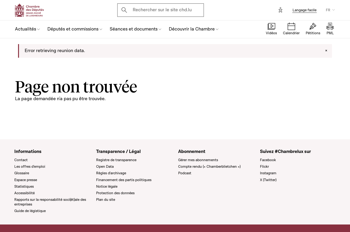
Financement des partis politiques (123, 180)
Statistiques (24, 186)
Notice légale (106, 186)
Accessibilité (24, 193)
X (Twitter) (268, 180)
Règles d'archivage (111, 173)
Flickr (264, 166)
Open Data (105, 166)
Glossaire (21, 173)
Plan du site (105, 199)
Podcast (184, 173)
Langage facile (304, 10)
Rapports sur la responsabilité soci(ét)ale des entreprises (50, 202)
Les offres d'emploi (29, 166)
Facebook (268, 160)
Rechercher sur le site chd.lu (162, 10)
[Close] (326, 51)
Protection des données (115, 193)
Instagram (268, 173)
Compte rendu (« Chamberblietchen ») (209, 166)
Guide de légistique (30, 211)
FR (328, 10)
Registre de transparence (116, 160)
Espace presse (25, 180)
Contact (21, 160)
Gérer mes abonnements (198, 160)
